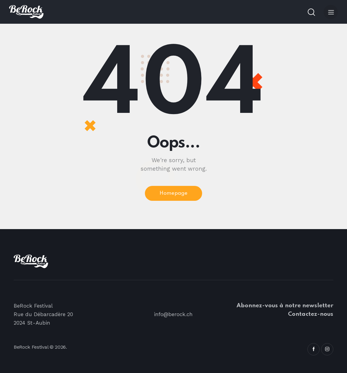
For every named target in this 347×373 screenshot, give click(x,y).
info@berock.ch (173, 314)
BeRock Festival (31, 347)
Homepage (173, 193)
